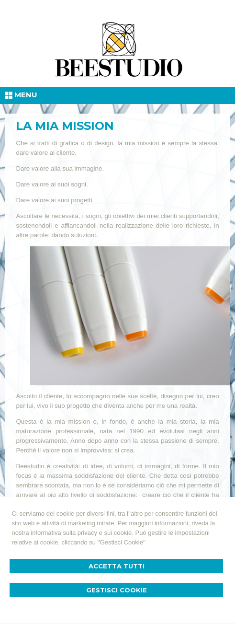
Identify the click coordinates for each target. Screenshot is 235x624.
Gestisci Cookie (116, 590)
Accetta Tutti (117, 566)
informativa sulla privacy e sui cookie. (82, 532)
